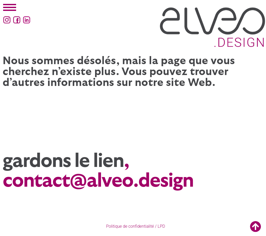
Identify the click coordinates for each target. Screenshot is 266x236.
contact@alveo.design (98, 181)
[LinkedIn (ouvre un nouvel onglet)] (26, 19)
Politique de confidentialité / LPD (135, 226)
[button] (9, 8)
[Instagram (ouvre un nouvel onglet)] (7, 19)
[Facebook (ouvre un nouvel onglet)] (17, 19)
